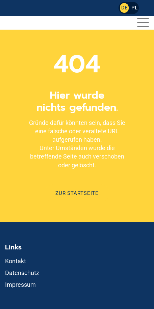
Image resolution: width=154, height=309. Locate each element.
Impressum (20, 284)
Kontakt (15, 261)
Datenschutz (22, 272)
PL (134, 8)
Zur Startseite (77, 193)
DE (124, 8)
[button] (143, 22)
